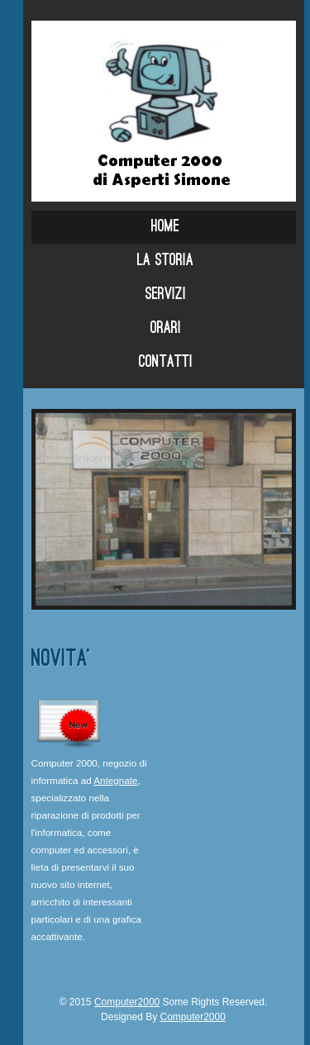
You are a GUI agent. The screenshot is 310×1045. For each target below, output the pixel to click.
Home (165, 227)
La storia (165, 261)
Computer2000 (127, 1002)
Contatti (166, 362)
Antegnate (115, 780)
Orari (165, 329)
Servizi (165, 295)
